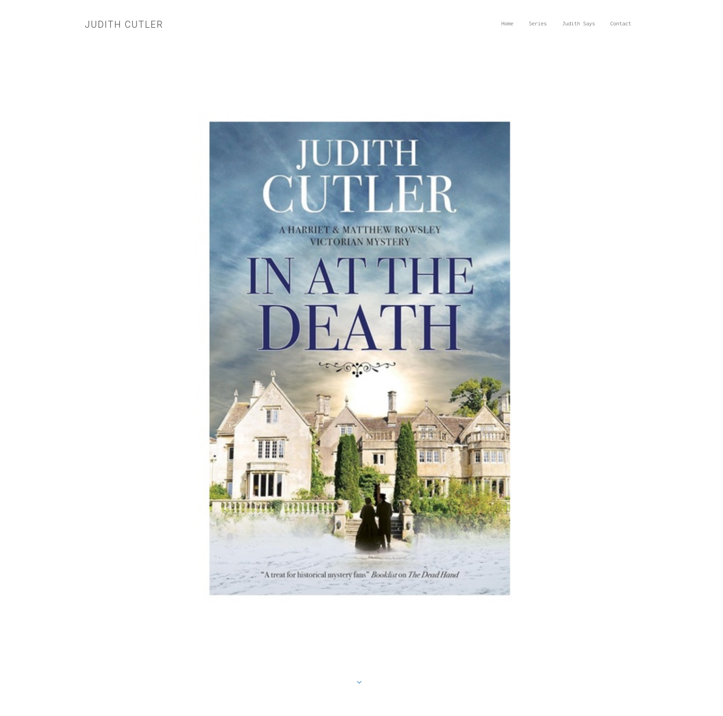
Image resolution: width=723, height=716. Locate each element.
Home (510, 27)
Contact (623, 27)
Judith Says (581, 27)
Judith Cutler (124, 24)
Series (540, 27)
